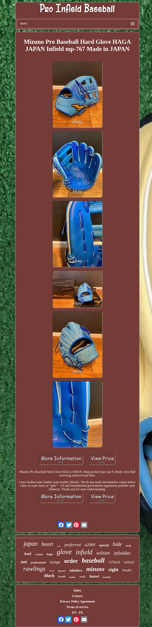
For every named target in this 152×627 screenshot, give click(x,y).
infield (84, 552)
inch (59, 546)
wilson (103, 553)
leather (72, 577)
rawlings (34, 568)
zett (24, 562)
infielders (76, 570)
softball (129, 562)
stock (128, 545)
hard (27, 554)
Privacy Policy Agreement (77, 601)
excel (51, 570)
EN (74, 612)
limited (94, 576)
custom (39, 554)
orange (55, 562)
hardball (107, 577)
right (113, 569)
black (49, 575)
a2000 (90, 544)
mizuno (95, 569)
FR (81, 612)
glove (64, 552)
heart (47, 544)
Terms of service (77, 607)
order (71, 561)
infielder (122, 553)
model (126, 570)
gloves (62, 570)
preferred (73, 544)
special (104, 545)
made (83, 576)
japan (31, 543)
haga (50, 554)
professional (38, 562)
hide (117, 544)
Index (77, 590)
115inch (114, 562)
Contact (77, 596)
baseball (93, 560)
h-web (61, 576)
